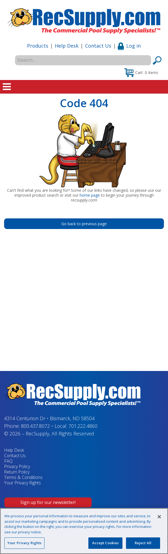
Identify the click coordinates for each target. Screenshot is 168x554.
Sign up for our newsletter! (48, 502)
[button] (141, 72)
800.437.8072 (35, 426)
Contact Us (98, 45)
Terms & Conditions (23, 477)
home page (90, 195)
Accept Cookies (105, 542)
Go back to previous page (84, 223)
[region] (84, 531)
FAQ (8, 461)
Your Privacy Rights (22, 483)
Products (37, 45)
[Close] (159, 517)
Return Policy (16, 472)
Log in (129, 45)
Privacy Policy (17, 466)
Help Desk (67, 45)
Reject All (143, 542)
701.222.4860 (82, 426)
